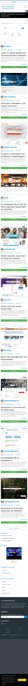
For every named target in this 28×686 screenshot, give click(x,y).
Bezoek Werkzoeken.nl (14, 421)
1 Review (17, 505)
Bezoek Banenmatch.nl (14, 522)
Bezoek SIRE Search (14, 117)
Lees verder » (24, 64)
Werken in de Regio (6, 584)
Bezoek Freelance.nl (14, 167)
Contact (7, 628)
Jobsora (3, 590)
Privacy (20, 628)
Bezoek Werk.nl (14, 370)
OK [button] (22, 679)
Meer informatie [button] (4, 684)
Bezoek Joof (14, 219)
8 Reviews (18, 100)
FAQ (21, 630)
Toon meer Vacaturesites (14, 528)
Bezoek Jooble (14, 67)
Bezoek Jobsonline (14, 269)
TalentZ (3, 587)
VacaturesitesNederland (8, 6)
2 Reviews (18, 303)
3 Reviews (18, 252)
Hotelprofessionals (6, 593)
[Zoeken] (27, 11)
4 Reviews (18, 150)
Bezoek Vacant (14, 320)
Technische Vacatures (6, 540)
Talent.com (4, 581)
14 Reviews (18, 49)
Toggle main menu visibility (26, 6)
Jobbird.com (14, 1)
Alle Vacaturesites (6, 573)
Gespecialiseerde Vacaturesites (8, 538)
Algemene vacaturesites (6, 535)
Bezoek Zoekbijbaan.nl (14, 471)
